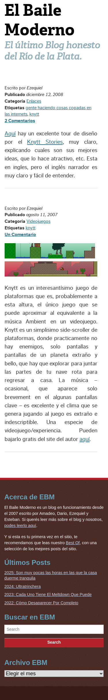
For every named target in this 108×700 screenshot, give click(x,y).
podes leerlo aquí (20, 525)
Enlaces (33, 101)
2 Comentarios (20, 120)
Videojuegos (38, 221)
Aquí (10, 134)
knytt (34, 114)
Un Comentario (20, 234)
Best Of (73, 542)
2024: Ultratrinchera (22, 586)
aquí (84, 439)
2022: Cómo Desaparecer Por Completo (41, 603)
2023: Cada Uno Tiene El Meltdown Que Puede (48, 594)
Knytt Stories (45, 142)
